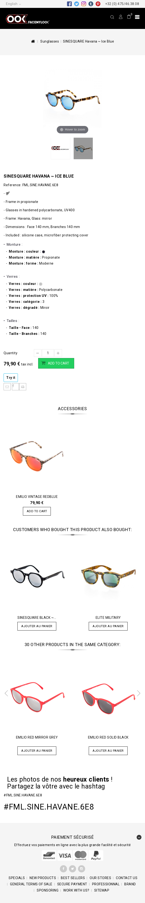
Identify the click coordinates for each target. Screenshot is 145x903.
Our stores (100, 878)
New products (43, 878)
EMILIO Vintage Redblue (37, 497)
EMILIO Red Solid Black (108, 737)
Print (22, 386)
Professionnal (106, 884)
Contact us (126, 878)
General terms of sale (31, 884)
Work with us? (76, 890)
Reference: (12, 185)
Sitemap (101, 890)
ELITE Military (108, 618)
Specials (17, 878)
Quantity (10, 353)
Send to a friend (7, 386)
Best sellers (73, 878)
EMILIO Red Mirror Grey (37, 737)
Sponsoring (47, 890)
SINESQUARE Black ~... (36, 618)
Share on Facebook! (15, 386)
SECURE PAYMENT (72, 884)
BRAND (130, 884)
